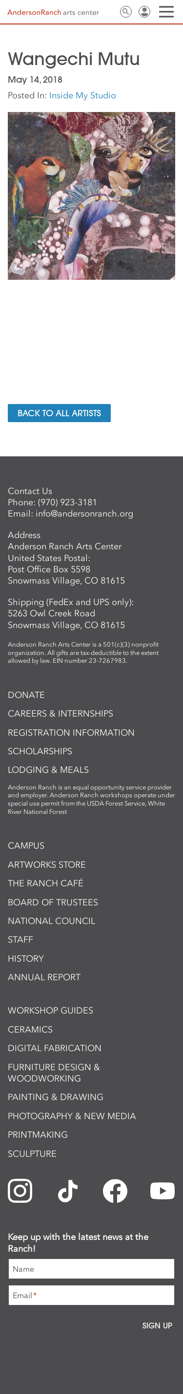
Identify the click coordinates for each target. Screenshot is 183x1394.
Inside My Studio (82, 95)
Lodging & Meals (48, 769)
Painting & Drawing (55, 1097)
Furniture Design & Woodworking (54, 1073)
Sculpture (32, 1153)
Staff (20, 939)
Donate (26, 695)
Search (126, 12)
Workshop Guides (50, 1010)
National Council (51, 921)
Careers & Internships (60, 713)
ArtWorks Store (47, 864)
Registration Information (71, 732)
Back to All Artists (59, 413)
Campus (26, 845)
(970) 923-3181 (67, 502)
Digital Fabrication (55, 1048)
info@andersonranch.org (84, 513)
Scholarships (40, 751)
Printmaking (38, 1134)
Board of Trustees (53, 902)
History (26, 958)
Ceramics (30, 1029)
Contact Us (107, 12)
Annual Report (44, 977)
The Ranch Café (45, 883)
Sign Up (157, 1325)
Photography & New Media (72, 1116)
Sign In (144, 12)
